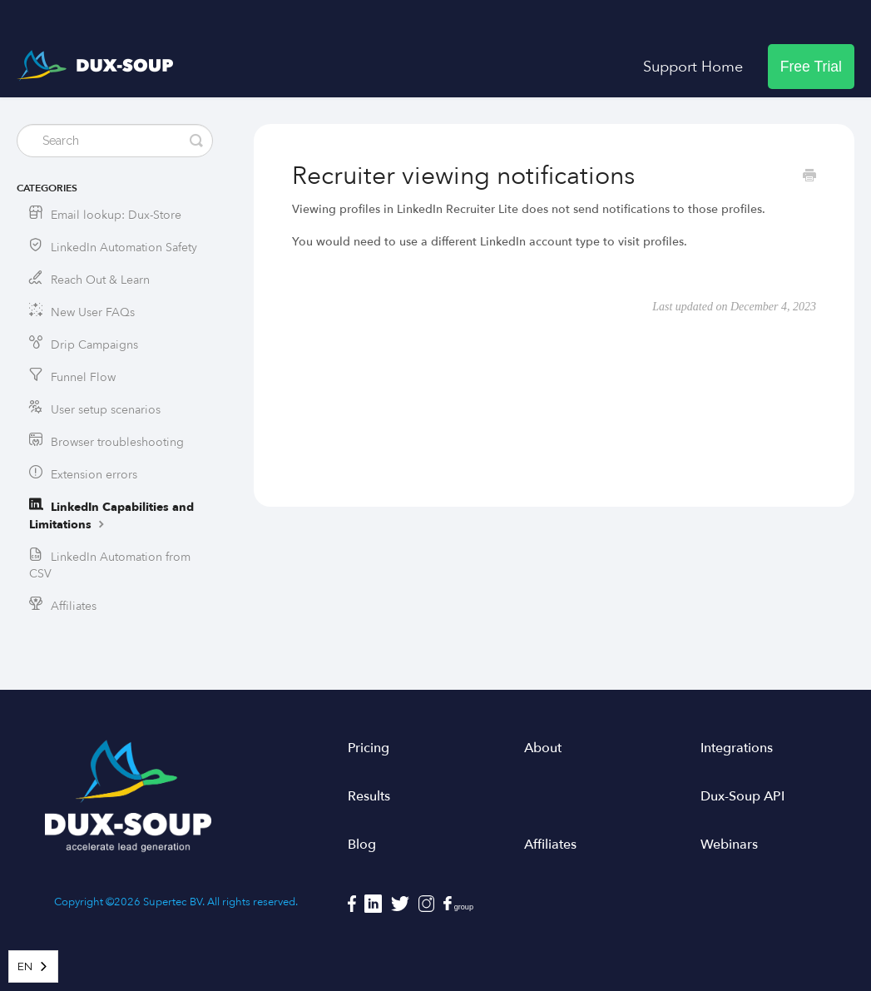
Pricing (368, 748)
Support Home (693, 67)
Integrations (736, 748)
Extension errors (94, 475)
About (543, 748)
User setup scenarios (106, 410)
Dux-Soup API (742, 796)
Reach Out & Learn (100, 280)
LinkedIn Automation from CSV (110, 565)
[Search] (115, 140)
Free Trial (811, 66)
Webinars (729, 844)
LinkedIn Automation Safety (124, 247)
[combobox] (33, 966)
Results (369, 796)
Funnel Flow (83, 377)
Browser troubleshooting (117, 442)
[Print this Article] (809, 177)
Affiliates (74, 606)
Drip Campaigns (94, 345)
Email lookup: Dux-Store (116, 215)
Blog (362, 844)
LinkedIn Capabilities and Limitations (111, 516)
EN (24, 966)
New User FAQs (93, 312)
